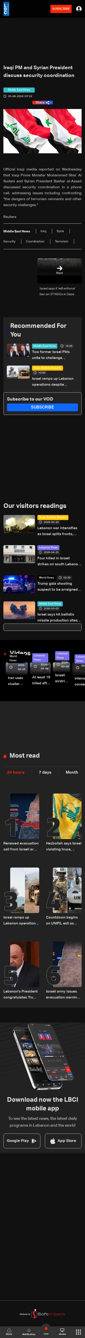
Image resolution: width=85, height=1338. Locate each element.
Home (9, 1331)
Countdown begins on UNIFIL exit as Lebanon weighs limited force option (63, 921)
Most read (25, 756)
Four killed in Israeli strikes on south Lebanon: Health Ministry (59, 562)
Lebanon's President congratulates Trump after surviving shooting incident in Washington (21, 995)
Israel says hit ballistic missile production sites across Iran (57, 618)
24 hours (15, 772)
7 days (45, 772)
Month (72, 772)
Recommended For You (38, 330)
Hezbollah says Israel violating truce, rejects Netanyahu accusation (63, 847)
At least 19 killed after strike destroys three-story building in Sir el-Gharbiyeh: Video (41, 681)
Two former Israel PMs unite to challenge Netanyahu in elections (51, 355)
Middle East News (45, 346)
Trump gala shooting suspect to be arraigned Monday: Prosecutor (57, 587)
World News (46, 577)
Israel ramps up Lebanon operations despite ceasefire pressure (52, 382)
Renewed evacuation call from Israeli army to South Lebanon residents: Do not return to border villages (21, 847)
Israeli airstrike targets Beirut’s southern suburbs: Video (62, 679)
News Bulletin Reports (47, 368)
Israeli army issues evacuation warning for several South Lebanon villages (62, 995)
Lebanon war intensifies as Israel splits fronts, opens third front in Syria (58, 531)
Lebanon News (48, 547)
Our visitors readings (34, 506)
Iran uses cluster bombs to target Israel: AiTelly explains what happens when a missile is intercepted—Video (18, 681)
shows (62, 1331)
